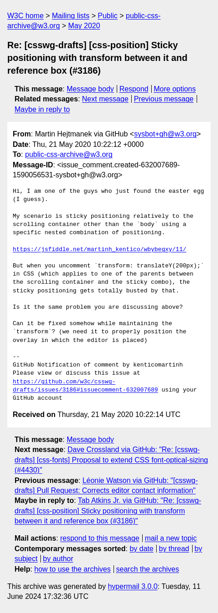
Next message (105, 99)
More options (175, 89)
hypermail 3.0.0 (132, 586)
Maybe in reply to (42, 109)
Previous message (164, 99)
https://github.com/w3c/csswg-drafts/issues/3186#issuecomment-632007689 (85, 386)
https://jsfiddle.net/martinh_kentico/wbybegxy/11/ (99, 250)
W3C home (25, 16)
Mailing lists (70, 16)
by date (141, 549)
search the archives (147, 569)
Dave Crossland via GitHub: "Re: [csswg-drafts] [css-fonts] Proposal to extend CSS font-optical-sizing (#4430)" (111, 460)
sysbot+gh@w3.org (165, 134)
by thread (174, 549)
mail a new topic (171, 538)
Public (108, 16)
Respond (134, 89)
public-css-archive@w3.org (68, 154)
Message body (90, 89)
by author (58, 559)
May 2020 (84, 26)
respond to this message (99, 538)
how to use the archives (73, 569)
